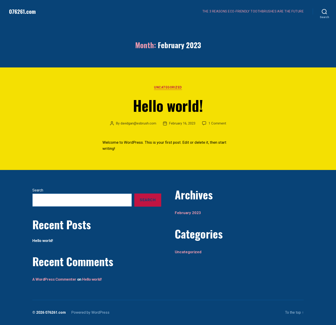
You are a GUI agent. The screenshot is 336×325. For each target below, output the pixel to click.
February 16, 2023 (182, 123)
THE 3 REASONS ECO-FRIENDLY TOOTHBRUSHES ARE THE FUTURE (253, 11)
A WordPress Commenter (54, 279)
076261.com (22, 11)
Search (37, 190)
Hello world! (168, 105)
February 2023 (188, 212)
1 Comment (217, 123)
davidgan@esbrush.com (138, 123)
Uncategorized (168, 87)
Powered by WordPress (90, 312)
